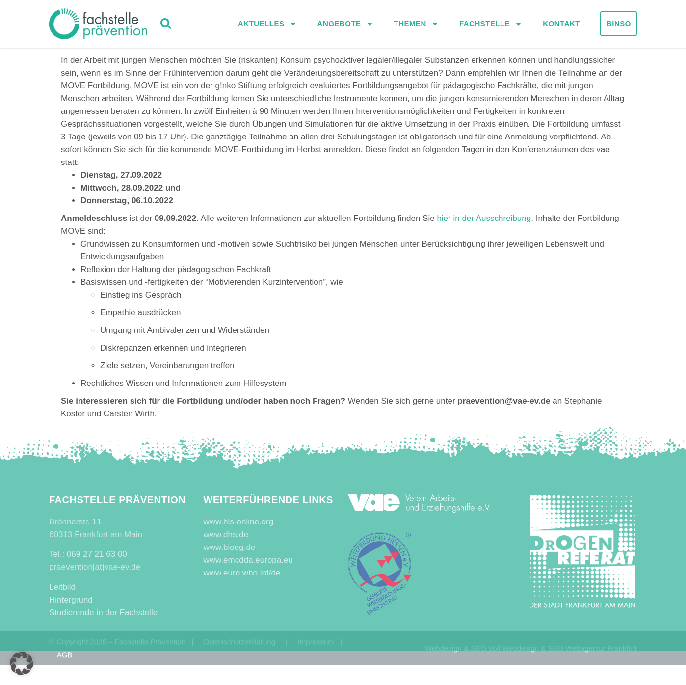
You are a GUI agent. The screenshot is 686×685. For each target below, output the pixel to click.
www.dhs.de (226, 534)
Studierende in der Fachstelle (103, 612)
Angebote (345, 24)
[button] (166, 24)
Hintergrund (71, 599)
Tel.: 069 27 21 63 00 (88, 554)
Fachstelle (490, 24)
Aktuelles (267, 24)
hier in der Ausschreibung (484, 218)
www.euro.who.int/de (242, 572)
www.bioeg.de (230, 547)
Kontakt (561, 24)
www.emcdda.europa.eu (248, 560)
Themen (416, 24)
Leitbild (62, 587)
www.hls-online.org (239, 521)
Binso (619, 24)
